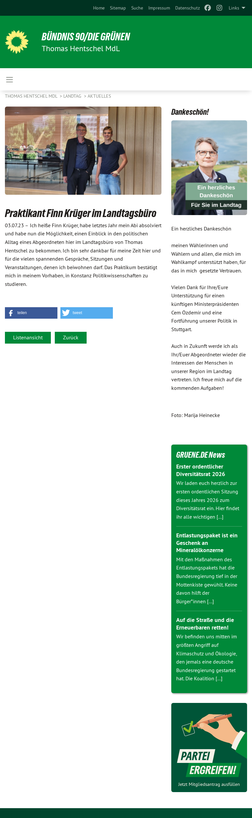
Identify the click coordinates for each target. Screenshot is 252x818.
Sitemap (118, 8)
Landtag (73, 96)
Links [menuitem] (234, 8)
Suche (137, 8)
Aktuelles (99, 96)
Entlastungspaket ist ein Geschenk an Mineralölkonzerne (207, 542)
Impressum (159, 8)
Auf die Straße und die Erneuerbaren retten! (205, 623)
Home (99, 8)
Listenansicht (28, 337)
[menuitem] (99, 8)
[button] (31, 313)
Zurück (70, 337)
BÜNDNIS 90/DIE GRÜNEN (86, 37)
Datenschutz (187, 8)
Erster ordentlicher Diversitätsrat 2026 (200, 470)
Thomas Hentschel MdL (31, 96)
